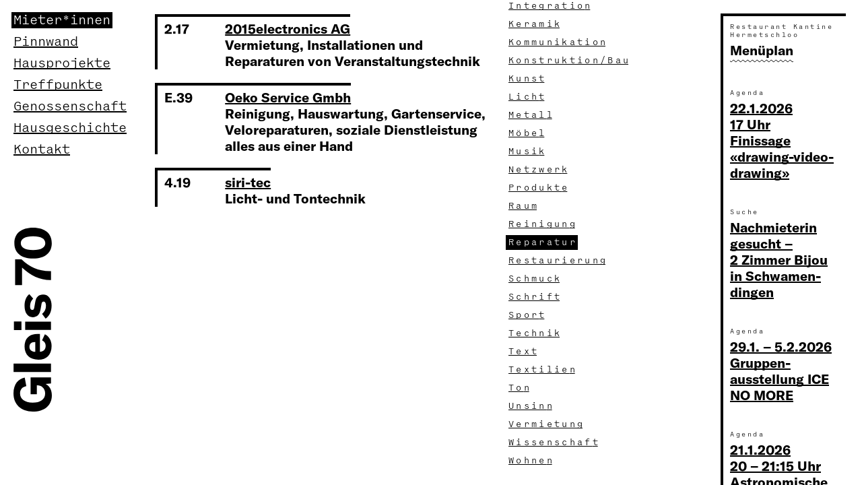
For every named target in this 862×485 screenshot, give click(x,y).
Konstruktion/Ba (569, 60)
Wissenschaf (554, 442)
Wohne (531, 460)
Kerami (535, 24)
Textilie (543, 369)
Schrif (535, 297)
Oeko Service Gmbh (288, 97)
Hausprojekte (61, 63)
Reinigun (543, 224)
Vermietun (546, 424)
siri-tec (248, 182)
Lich (527, 97)
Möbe (527, 133)
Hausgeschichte (70, 128)
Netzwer (539, 169)
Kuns (527, 78)
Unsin (531, 406)
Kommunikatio (558, 42)
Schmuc (535, 278)
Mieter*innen (61, 20)
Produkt (539, 188)
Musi (527, 151)
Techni (535, 333)
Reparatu (543, 242)
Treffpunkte (57, 85)
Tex (523, 351)
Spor (527, 315)
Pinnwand (45, 42)
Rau (523, 206)
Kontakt (41, 149)
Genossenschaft (70, 106)
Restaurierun (558, 260)
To (520, 388)
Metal (531, 115)
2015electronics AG (287, 28)
